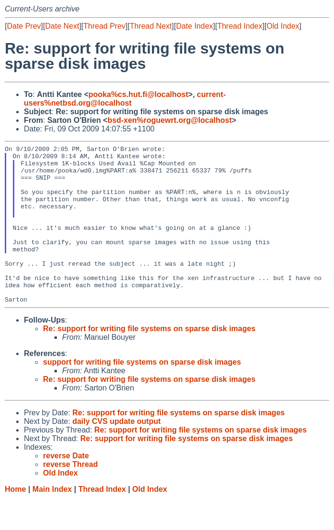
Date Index (194, 26)
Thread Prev (105, 26)
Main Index (52, 521)
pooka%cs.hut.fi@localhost (138, 94)
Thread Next (150, 26)
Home (15, 521)
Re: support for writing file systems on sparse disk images (149, 360)
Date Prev (24, 26)
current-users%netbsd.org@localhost (125, 98)
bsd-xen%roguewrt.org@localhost (170, 120)
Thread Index (239, 26)
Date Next (62, 26)
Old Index (283, 26)
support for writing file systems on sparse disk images (142, 393)
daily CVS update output (116, 453)
